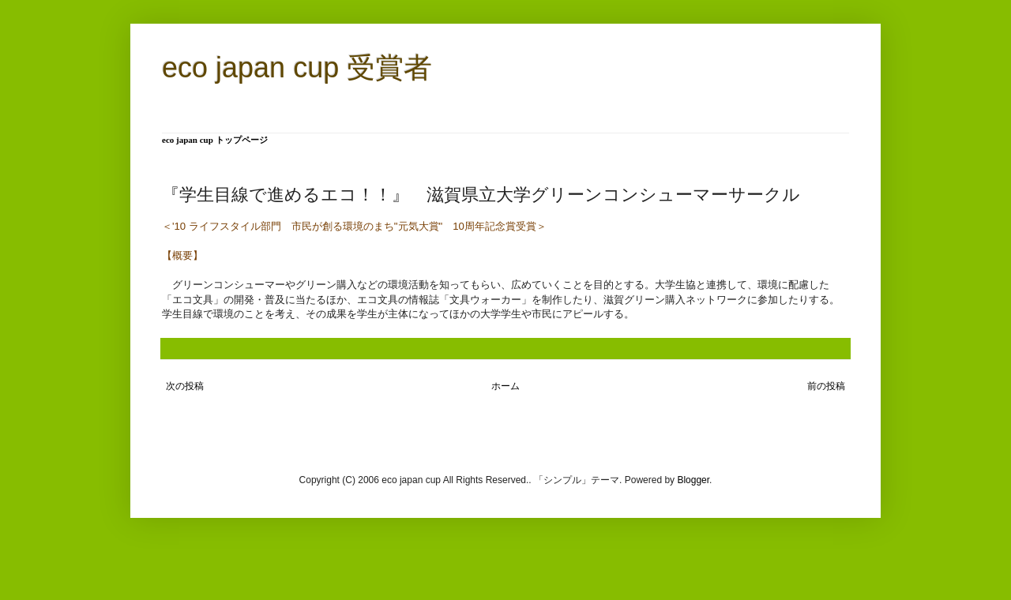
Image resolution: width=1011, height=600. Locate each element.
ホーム (505, 386)
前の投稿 (826, 386)
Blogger (693, 480)
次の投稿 (185, 386)
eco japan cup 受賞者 (297, 67)
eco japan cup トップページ (215, 139)
